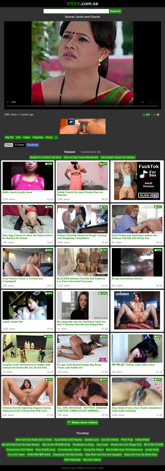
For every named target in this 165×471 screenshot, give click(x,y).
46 (156, 114)
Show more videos (82, 422)
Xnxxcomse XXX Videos (20, 449)
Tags (73, 468)
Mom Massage (72, 459)
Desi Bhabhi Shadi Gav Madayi (118, 157)
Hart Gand (102, 444)
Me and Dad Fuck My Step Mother (21, 444)
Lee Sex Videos (109, 439)
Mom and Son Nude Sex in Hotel (34, 439)
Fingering (38, 137)
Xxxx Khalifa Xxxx (45, 449)
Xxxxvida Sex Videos (69, 449)
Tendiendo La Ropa (83, 444)
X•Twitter (19, 145)
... (56, 137)
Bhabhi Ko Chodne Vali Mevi (45, 157)
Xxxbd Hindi (151, 449)
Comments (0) (91, 151)
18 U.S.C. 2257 (95, 468)
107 (146, 114)
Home (64, 468)
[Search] (76, 11)
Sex (18, 137)
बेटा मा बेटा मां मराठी (153, 444)
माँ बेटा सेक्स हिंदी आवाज (39, 454)
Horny (49, 137)
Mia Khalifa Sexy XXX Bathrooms (124, 449)
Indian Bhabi (142, 439)
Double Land (92, 439)
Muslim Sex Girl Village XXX (126, 444)
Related (69, 151)
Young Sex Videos (93, 449)
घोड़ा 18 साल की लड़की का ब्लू (56, 444)
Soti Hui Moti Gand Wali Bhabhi (81, 157)
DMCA (81, 468)
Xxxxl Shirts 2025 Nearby (68, 439)
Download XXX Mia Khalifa (67, 454)
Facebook (32, 145)
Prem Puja (127, 439)
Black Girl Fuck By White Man (141, 454)
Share (9, 145)
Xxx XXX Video (16, 454)
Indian (26, 137)
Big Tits (9, 137)
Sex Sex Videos (92, 459)
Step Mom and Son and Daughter (103, 454)
